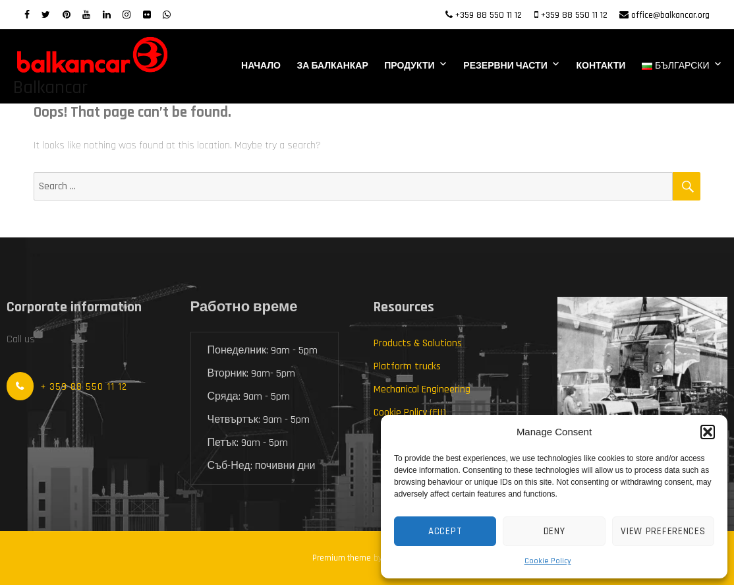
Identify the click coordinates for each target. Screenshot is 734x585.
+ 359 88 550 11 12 (83, 387)
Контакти (600, 66)
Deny (554, 531)
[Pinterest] (67, 15)
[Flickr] (147, 15)
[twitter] (46, 15)
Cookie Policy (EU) (410, 412)
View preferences (663, 531)
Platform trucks (407, 366)
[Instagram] (126, 15)
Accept (445, 531)
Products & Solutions (418, 343)
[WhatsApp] (167, 15)
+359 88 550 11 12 (488, 15)
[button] (707, 432)
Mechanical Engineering (422, 389)
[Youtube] (86, 15)
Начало (261, 66)
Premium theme (341, 558)
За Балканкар (332, 66)
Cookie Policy (547, 561)
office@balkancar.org (670, 15)
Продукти (409, 66)
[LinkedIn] (107, 15)
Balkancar (50, 88)
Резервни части (505, 66)
